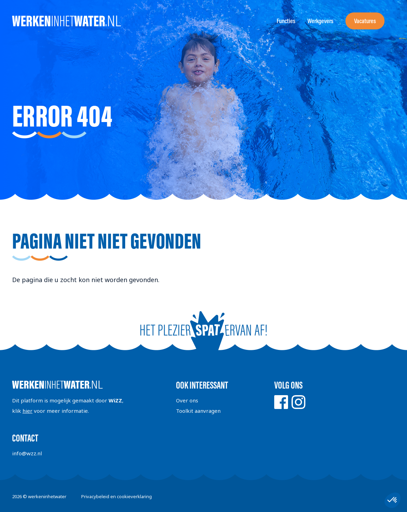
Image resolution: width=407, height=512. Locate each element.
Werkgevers (320, 21)
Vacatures (365, 21)
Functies (286, 21)
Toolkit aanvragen (198, 410)
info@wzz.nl (27, 453)
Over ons (187, 400)
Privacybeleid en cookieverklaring (116, 496)
